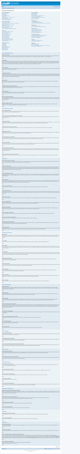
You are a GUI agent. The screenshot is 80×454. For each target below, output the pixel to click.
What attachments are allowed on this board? (37, 40)
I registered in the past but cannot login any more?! (8, 17)
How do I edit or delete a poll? (5, 35)
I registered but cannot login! (5, 15)
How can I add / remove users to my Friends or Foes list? (38, 26)
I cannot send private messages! (35, 21)
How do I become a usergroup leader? (36, 16)
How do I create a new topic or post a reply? (7, 31)
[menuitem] (3, 6)
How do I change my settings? (5, 22)
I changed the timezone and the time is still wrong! (8, 24)
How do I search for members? (35, 31)
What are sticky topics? (5, 48)
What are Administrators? (34, 13)
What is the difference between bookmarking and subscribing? (39, 35)
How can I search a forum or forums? (36, 29)
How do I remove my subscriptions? (35, 37)
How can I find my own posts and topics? (36, 32)
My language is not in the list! (5, 25)
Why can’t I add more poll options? (6, 34)
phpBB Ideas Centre (38, 430)
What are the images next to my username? (7, 26)
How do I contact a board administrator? (36, 46)
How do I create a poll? (5, 33)
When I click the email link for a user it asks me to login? (9, 28)
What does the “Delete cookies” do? (6, 19)
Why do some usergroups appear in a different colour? (38, 17)
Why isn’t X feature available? (35, 44)
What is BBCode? (4, 43)
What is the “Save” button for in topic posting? (7, 39)
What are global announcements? (6, 46)
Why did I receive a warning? (5, 37)
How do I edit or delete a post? (6, 32)
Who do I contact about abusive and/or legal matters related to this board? (40, 45)
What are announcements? (5, 47)
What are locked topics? (5, 49)
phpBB (28, 450)
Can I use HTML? (4, 44)
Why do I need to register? (5, 13)
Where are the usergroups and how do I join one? (37, 15)
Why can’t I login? (4, 16)
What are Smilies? (4, 45)
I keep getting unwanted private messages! (36, 22)
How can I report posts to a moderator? (7, 38)
